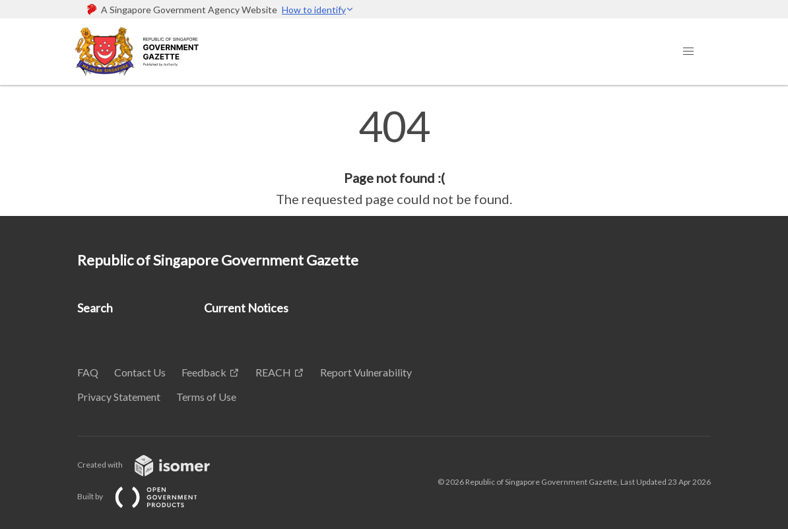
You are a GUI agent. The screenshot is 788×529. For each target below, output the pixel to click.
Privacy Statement (118, 396)
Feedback (203, 372)
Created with (154, 465)
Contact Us (140, 372)
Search (95, 307)
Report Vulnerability (366, 372)
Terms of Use (206, 396)
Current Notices (246, 307)
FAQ (87, 372)
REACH (273, 372)
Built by (147, 496)
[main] (394, 157)
